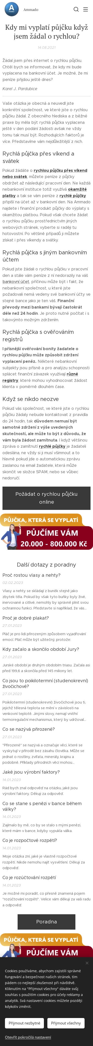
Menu (85, 9)
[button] (76, 9)
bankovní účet (15, 281)
